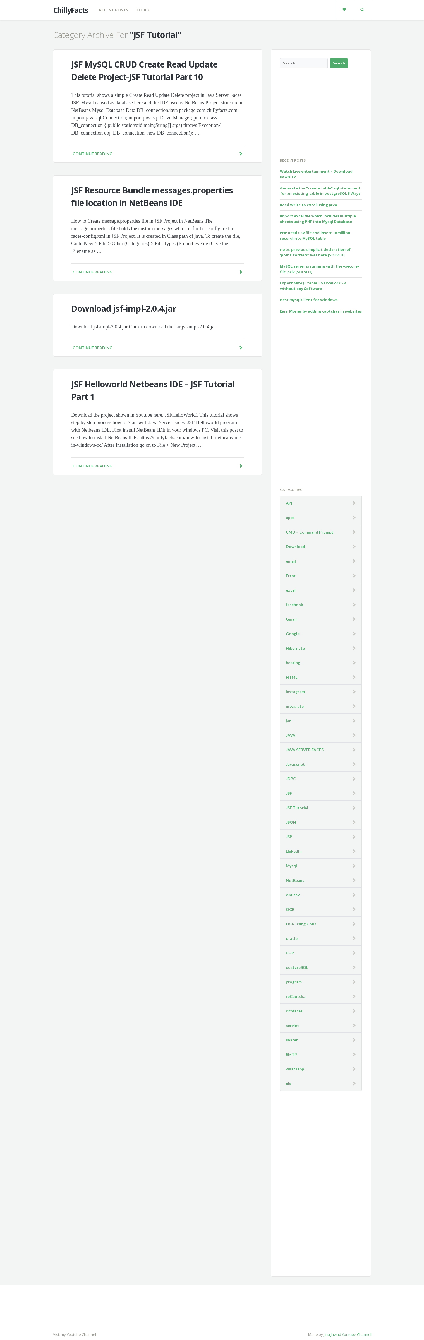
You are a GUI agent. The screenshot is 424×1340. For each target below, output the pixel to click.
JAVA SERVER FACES (305, 749)
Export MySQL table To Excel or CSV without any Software (313, 285)
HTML (291, 677)
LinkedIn (293, 851)
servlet (292, 1025)
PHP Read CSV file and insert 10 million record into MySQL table (315, 235)
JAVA (290, 735)
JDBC (291, 778)
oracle (292, 938)
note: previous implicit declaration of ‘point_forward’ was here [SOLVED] (315, 252)
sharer (292, 1040)
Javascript (295, 764)
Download (295, 546)
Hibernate (295, 648)
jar (288, 720)
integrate (295, 706)
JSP (289, 836)
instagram (295, 691)
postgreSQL (297, 967)
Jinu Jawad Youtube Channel (347, 1334)
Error (291, 575)
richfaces (294, 1010)
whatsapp (295, 1069)
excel (291, 590)
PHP (290, 952)
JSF (289, 793)
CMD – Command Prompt (309, 532)
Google (293, 633)
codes (143, 10)
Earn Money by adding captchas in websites (321, 311)
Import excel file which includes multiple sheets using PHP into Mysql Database (318, 218)
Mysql (291, 865)
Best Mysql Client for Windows (308, 299)
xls (288, 1083)
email (291, 561)
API (289, 503)
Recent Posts (113, 10)
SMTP (291, 1054)
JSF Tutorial (297, 807)
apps (290, 517)
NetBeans (295, 880)
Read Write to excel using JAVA (308, 204)
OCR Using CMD (301, 923)
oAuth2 (293, 894)
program (294, 981)
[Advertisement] (322, 113)
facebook (294, 604)
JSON (291, 822)
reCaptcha (295, 996)
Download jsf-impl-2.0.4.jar (123, 308)
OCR (290, 909)
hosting (293, 662)
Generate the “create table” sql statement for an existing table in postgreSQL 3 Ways (320, 191)
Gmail (291, 619)
